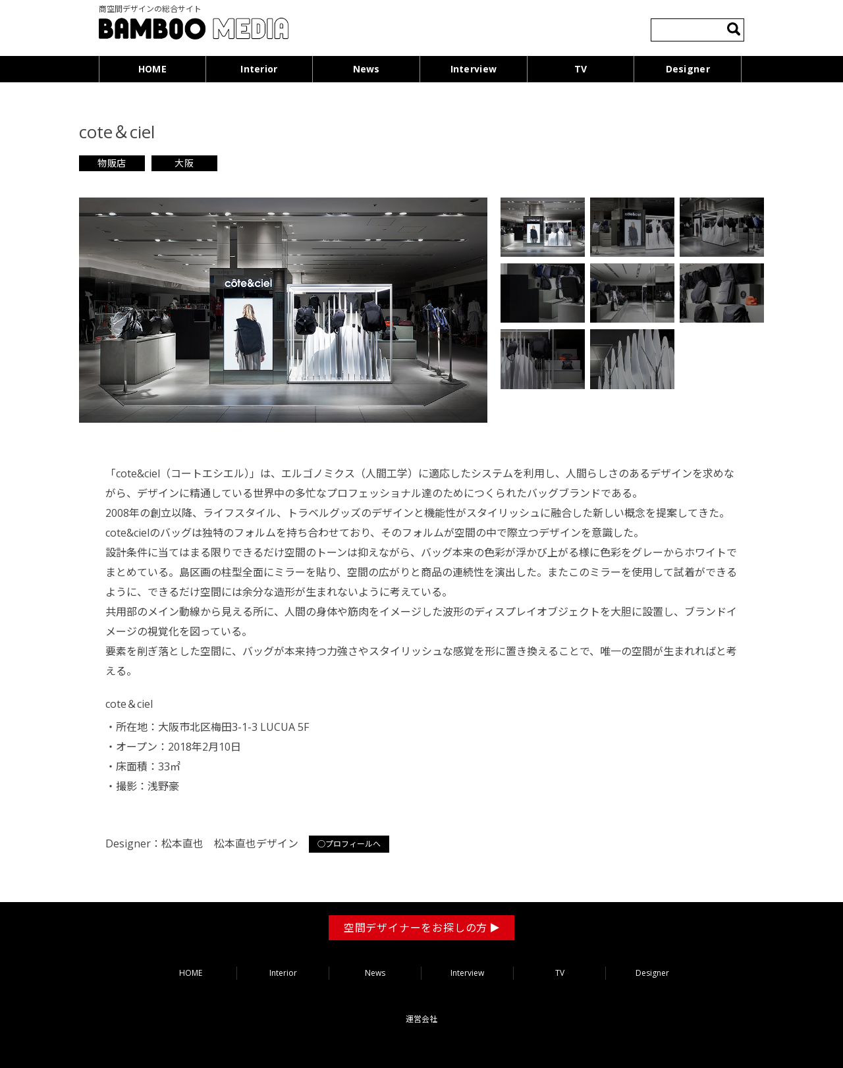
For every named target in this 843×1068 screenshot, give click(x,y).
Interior (258, 69)
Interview (473, 69)
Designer (688, 69)
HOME (152, 69)
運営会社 (421, 1019)
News (366, 69)
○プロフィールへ (349, 843)
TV (580, 69)
